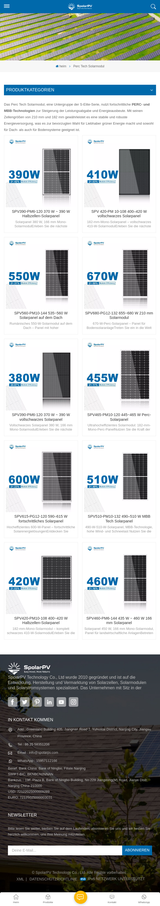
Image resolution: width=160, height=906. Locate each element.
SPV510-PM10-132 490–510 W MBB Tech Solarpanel (119, 518)
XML (20, 879)
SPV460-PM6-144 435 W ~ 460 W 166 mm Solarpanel (119, 620)
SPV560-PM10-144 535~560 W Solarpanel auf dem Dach (41, 315)
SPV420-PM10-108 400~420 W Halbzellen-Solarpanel (41, 620)
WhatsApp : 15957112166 (37, 761)
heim (61, 66)
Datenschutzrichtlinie (53, 879)
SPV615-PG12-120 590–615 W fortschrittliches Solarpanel (40, 518)
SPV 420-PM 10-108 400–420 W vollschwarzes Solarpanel (119, 213)
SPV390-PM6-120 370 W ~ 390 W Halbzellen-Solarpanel (41, 213)
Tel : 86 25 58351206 (33, 744)
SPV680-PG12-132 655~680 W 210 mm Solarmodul (119, 315)
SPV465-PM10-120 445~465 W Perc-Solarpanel (119, 417)
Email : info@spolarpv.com (37, 752)
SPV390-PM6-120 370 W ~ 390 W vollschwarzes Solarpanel (41, 417)
